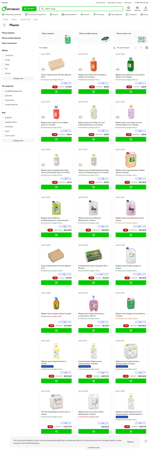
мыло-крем (10, 135)
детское (8, 95)
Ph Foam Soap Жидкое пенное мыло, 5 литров (55, 413)
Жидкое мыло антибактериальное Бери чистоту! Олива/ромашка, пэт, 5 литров (93, 171)
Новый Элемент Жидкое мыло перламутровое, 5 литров (90, 362)
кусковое (9, 126)
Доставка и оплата (115, 3)
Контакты (128, 3)
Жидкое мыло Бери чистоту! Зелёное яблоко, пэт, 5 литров (130, 76)
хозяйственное (11, 104)
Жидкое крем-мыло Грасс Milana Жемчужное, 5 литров (90, 413)
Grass (7, 60)
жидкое (8, 117)
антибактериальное (13, 91)
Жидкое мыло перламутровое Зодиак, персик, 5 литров (130, 171)
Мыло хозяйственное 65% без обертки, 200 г (56, 76)
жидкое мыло (11, 122)
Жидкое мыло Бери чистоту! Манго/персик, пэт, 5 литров (92, 76)
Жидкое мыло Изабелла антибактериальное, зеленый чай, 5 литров (54, 219)
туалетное (9, 100)
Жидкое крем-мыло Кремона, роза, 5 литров (130, 219)
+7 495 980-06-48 (141, 3)
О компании (100, 3)
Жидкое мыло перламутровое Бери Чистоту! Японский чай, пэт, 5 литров (55, 171)
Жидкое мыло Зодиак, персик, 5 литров (56, 313)
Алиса (7, 73)
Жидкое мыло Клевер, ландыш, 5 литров (128, 267)
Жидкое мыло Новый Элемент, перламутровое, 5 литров (127, 362)
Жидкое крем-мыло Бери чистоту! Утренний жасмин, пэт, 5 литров (91, 124)
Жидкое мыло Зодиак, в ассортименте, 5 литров (130, 315)
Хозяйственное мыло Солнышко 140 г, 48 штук (93, 267)
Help (7, 64)
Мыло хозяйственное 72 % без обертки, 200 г (56, 267)
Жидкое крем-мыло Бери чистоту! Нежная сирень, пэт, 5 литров (129, 124)
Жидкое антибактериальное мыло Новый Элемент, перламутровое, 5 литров (129, 413)
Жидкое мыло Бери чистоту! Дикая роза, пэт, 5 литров (54, 124)
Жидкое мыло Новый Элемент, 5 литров (53, 362)
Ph (6, 69)
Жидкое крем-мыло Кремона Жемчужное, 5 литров (89, 219)
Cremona (9, 55)
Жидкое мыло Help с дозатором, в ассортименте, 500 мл (91, 315)
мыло (7, 131)
